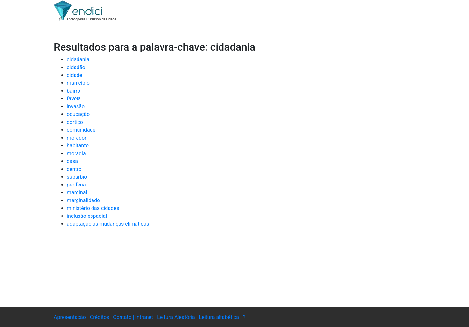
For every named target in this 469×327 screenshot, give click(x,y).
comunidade (81, 130)
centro (74, 169)
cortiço (75, 122)
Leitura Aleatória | (178, 317)
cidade (74, 75)
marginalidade (83, 200)
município (78, 83)
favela (74, 99)
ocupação (78, 114)
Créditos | (101, 317)
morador (77, 138)
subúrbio (77, 177)
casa (72, 161)
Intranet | (146, 317)
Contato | (124, 317)
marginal (77, 192)
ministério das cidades (93, 208)
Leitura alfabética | (221, 317)
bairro (73, 91)
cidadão (76, 67)
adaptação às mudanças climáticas (108, 224)
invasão (76, 106)
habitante (78, 145)
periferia (76, 185)
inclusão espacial (87, 216)
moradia (76, 153)
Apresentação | (72, 317)
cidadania (78, 59)
